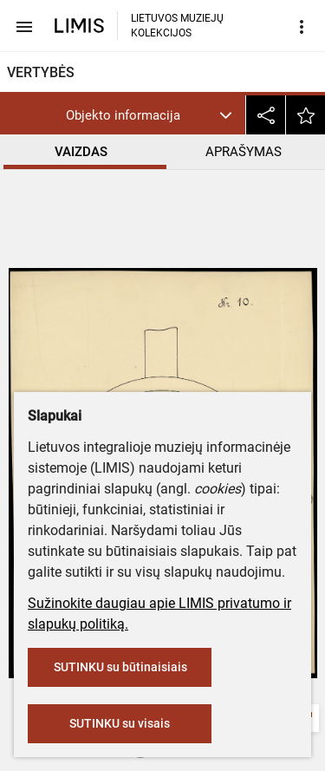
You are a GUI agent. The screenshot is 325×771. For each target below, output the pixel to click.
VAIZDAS (81, 152)
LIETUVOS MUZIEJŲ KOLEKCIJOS (177, 25)
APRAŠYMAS (243, 152)
